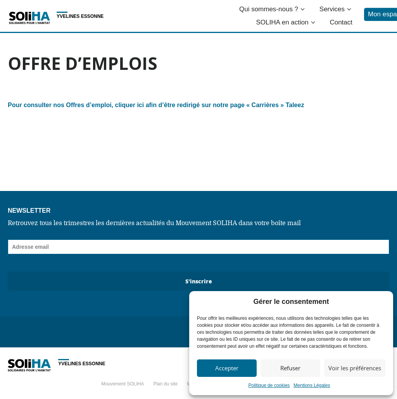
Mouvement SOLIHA (122, 384)
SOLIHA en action (282, 22)
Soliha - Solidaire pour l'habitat (29, 18)
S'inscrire (198, 281)
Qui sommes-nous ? (268, 9)
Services (332, 9)
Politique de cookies (269, 385)
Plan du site (165, 384)
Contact (341, 22)
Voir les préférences (354, 368)
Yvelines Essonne (80, 16)
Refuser (290, 368)
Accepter (226, 368)
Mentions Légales (311, 385)
